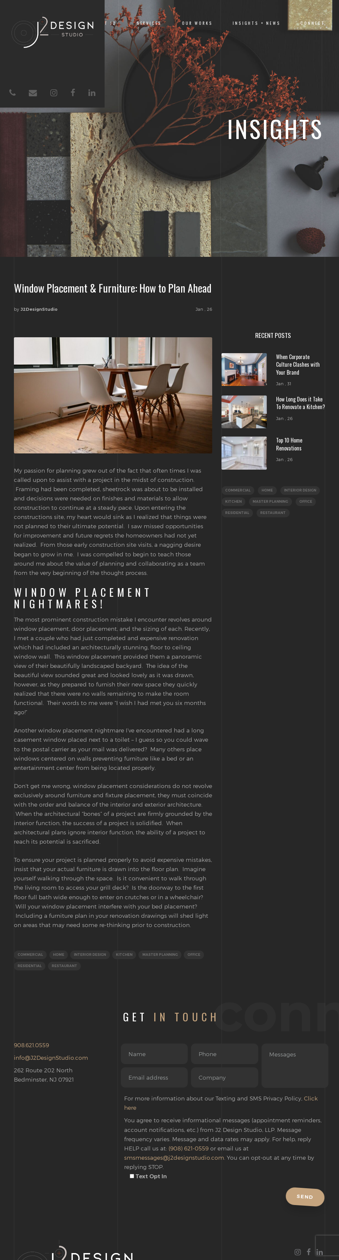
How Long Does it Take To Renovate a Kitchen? (300, 403)
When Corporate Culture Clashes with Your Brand (298, 364)
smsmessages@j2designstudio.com (174, 1159)
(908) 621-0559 (189, 1149)
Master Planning (172, 955)
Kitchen (133, 955)
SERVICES (149, 23)
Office (25, 967)
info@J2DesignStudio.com (51, 1059)
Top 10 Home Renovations (289, 444)
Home (62, 955)
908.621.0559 (31, 1047)
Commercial (31, 955)
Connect (313, 23)
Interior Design (96, 955)
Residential (56, 967)
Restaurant (92, 967)
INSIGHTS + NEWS (256, 23)
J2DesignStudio (39, 309)
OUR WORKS (197, 23)
